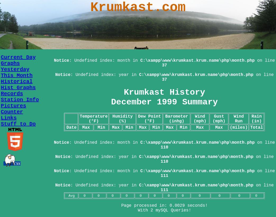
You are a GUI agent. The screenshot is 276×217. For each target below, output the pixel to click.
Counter (12, 112)
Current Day (18, 57)
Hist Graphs (18, 88)
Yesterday (15, 69)
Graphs (10, 63)
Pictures (13, 106)
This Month (17, 76)
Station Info (20, 100)
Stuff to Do (18, 124)
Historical (17, 82)
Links (9, 118)
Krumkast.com (137, 7)
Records (12, 94)
